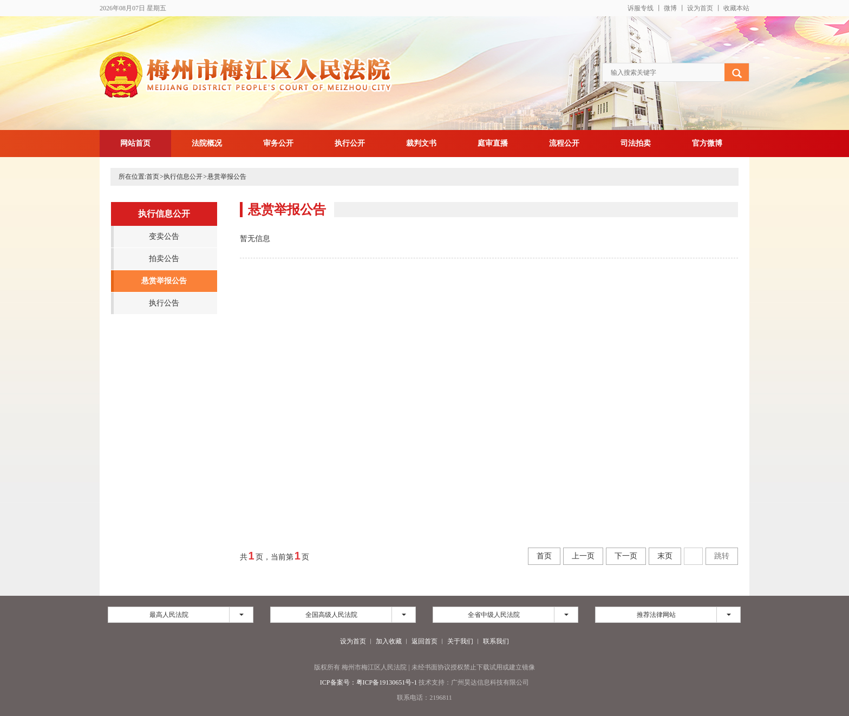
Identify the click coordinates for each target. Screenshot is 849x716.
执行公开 (350, 143)
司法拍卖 (636, 143)
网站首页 (135, 143)
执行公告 (164, 303)
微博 (670, 8)
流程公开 (564, 143)
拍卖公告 (164, 259)
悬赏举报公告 (226, 176)
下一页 (626, 556)
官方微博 (707, 143)
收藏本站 (736, 8)
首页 (152, 176)
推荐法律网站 (656, 615)
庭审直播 (493, 143)
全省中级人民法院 (494, 615)
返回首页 (424, 641)
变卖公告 (164, 236)
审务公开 (278, 143)
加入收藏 (389, 641)
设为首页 (700, 8)
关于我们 (460, 641)
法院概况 (207, 143)
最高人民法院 (168, 615)
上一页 (583, 556)
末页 (664, 556)
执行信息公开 (183, 176)
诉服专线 (641, 8)
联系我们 (496, 641)
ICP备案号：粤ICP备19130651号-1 (368, 682)
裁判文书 (421, 143)
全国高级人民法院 (331, 615)
